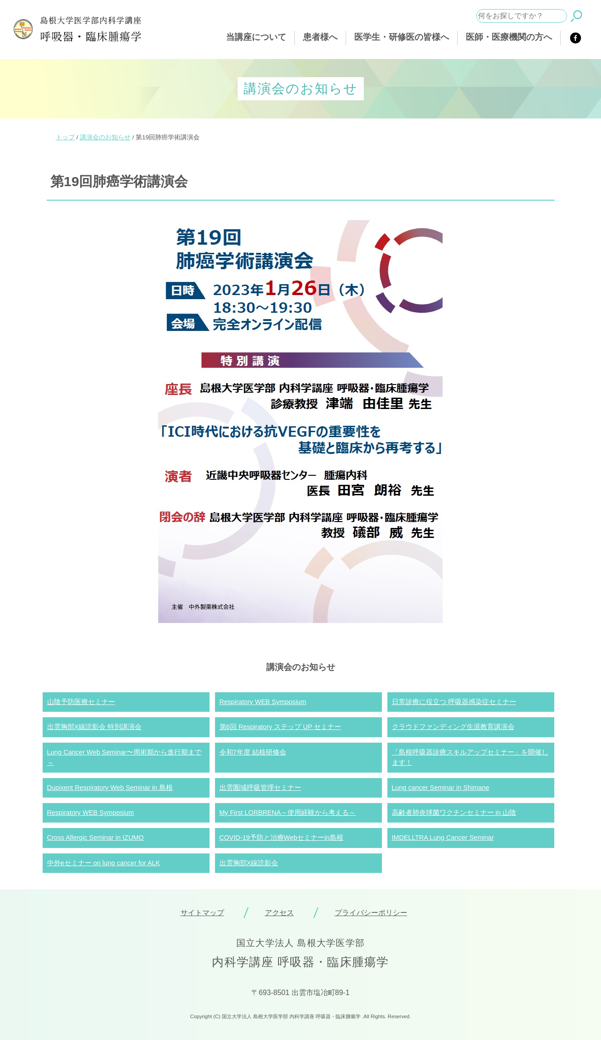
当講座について (256, 37)
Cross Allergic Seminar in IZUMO (95, 837)
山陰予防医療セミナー (81, 701)
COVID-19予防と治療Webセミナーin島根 (281, 837)
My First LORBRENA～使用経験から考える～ (288, 812)
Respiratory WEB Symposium (263, 701)
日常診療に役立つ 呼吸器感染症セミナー (454, 701)
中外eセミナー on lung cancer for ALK (103, 863)
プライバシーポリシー (371, 913)
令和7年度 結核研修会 (253, 752)
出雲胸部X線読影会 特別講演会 (94, 726)
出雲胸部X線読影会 (249, 863)
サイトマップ (202, 913)
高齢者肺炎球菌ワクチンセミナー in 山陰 (454, 812)
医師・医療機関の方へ (509, 37)
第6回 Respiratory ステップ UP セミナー (281, 726)
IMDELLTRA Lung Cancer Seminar (443, 837)
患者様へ (320, 37)
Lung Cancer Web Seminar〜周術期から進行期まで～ (124, 757)
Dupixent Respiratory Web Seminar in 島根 (110, 787)
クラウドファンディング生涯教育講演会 (453, 726)
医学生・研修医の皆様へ (401, 37)
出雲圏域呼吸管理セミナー (260, 787)
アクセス (279, 913)
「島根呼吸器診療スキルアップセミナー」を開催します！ (470, 757)
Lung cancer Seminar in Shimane (440, 787)
